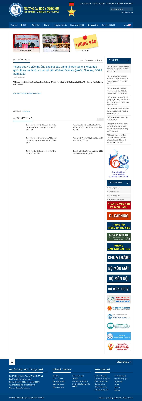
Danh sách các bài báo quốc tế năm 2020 (27, 93)
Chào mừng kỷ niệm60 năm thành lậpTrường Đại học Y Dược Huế (119, 162)
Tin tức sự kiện (99, 3)
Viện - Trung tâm (58, 387)
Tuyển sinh (36, 25)
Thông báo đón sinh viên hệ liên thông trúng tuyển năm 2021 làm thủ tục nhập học (118, 111)
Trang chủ (14, 25)
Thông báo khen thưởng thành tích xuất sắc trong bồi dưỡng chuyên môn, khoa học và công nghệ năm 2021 (117, 127)
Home (12, 362)
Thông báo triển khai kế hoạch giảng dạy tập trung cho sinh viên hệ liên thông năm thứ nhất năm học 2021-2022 (118, 101)
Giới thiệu (24, 25)
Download (26, 111)
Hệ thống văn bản (113, 192)
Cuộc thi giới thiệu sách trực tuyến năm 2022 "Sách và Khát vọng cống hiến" (88, 152)
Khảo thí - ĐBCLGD (108, 25)
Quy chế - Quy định (121, 379)
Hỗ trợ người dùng (113, 195)
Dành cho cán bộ (120, 376)
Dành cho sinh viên (101, 381)
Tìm (131, 9)
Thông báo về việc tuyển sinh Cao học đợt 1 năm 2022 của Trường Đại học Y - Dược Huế (117, 91)
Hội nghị (117, 390)
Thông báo (99, 60)
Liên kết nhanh (62, 369)
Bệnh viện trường (58, 384)
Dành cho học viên (101, 387)
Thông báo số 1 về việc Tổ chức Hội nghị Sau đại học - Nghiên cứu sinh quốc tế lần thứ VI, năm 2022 (41, 127)
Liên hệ (120, 3)
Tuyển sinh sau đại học (102, 379)
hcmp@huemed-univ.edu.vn (22, 379)
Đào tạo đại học (100, 384)
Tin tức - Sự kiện (87, 60)
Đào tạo (46, 25)
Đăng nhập (128, 3)
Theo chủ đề (102, 369)
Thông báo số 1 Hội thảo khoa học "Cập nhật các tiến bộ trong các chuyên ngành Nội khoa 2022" (41, 140)
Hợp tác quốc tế (93, 25)
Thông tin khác (115, 182)
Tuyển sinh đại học (101, 376)
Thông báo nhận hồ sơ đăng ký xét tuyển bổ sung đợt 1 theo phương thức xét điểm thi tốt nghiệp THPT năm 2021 (117, 138)
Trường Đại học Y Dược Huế (26, 369)
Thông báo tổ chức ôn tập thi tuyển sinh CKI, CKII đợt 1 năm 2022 (41, 152)
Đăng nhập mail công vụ (115, 199)
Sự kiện (117, 387)
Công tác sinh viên (60, 25)
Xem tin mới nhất (78, 376)
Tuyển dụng (111, 3)
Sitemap (75, 378)
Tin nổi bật (113, 60)
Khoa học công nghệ (77, 25)
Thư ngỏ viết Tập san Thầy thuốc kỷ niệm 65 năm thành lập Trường (88, 139)
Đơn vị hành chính (59, 382)
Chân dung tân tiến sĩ (114, 188)
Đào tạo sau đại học (101, 390)
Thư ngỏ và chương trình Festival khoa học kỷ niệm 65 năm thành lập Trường (118, 69)
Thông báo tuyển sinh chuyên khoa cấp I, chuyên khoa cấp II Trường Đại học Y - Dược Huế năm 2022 (117, 80)
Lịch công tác (85, 3)
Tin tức (117, 384)
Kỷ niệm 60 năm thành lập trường (81, 385)
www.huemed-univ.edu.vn (21, 388)
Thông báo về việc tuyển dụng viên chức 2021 (117, 119)
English (126, 25)
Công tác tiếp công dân (80, 381)
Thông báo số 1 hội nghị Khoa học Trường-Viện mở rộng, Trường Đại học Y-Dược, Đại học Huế (87, 127)
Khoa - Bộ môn (58, 379)
